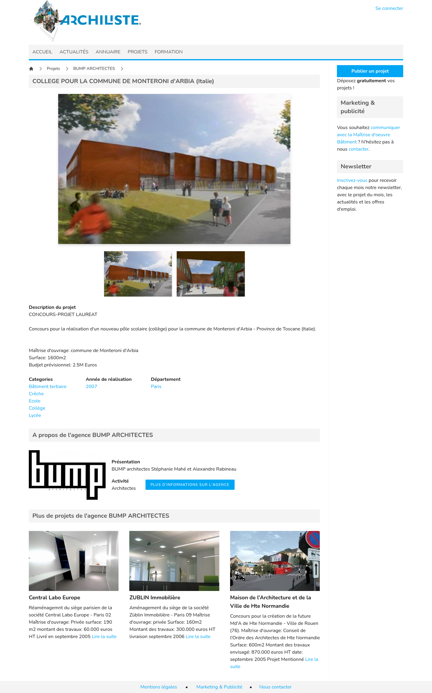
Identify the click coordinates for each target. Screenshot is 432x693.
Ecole (34, 401)
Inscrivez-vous (352, 180)
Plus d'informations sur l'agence (190, 484)
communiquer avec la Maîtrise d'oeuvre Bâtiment (368, 134)
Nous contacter (275, 687)
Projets (53, 68)
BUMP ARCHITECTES (94, 68)
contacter (358, 149)
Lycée (35, 415)
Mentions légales (158, 687)
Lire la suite (104, 636)
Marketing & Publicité (219, 687)
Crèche (36, 393)
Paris (156, 386)
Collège (37, 408)
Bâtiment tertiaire (48, 386)
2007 (91, 386)
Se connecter (390, 8)
